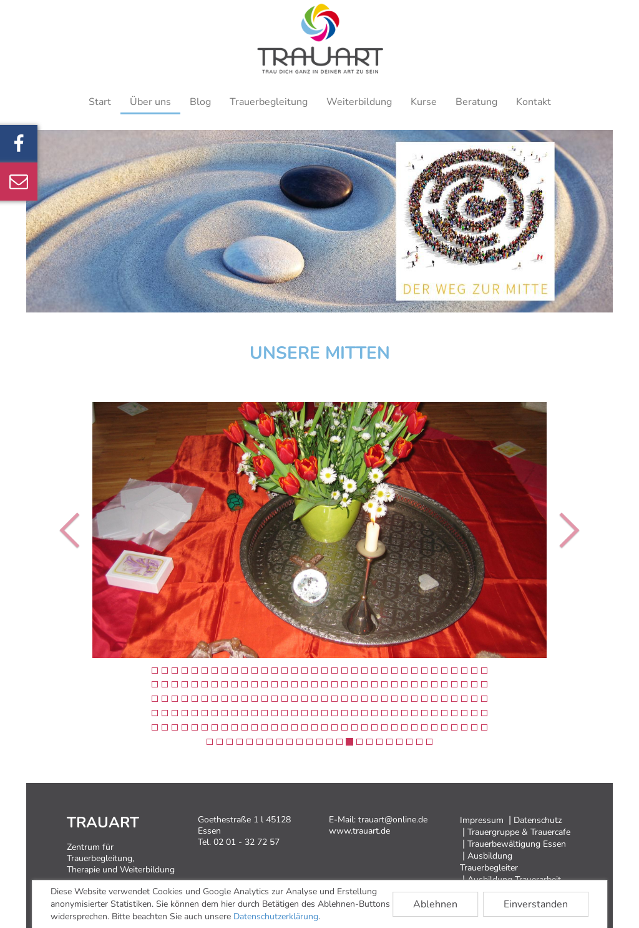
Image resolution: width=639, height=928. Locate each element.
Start (100, 102)
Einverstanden (536, 904)
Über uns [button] (150, 102)
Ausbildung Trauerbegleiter (489, 862)
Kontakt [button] (533, 102)
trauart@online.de (392, 820)
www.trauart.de (359, 831)
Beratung (476, 102)
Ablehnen (435, 904)
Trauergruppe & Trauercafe (518, 832)
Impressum (482, 820)
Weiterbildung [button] (359, 102)
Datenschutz (538, 820)
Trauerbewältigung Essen (516, 844)
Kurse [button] (424, 102)
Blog (200, 102)
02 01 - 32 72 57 (246, 842)
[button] (64, 530)
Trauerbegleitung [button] (269, 102)
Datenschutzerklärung (275, 916)
